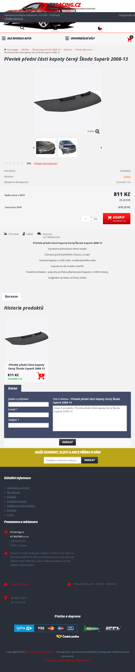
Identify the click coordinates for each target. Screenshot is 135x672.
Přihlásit (55, 31)
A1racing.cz (67, 6)
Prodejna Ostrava (16, 501)
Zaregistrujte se (126, 15)
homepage (12, 49)
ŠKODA (25, 49)
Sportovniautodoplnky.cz (40, 652)
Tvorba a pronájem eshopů (59, 660)
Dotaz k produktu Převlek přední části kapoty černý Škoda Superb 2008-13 (90, 418)
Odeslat (89, 460)
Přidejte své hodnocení (45, 163)
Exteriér (68, 49)
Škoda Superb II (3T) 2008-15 (46, 49)
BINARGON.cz (83, 660)
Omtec (127, 176)
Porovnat (13, 234)
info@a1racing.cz (14, 18)
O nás (10, 514)
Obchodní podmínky (18, 487)
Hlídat (30, 234)
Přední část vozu (84, 49)
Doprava (11, 510)
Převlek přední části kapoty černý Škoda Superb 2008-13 (26, 366)
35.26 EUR (124, 199)
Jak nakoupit (13, 492)
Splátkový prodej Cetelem (21, 505)
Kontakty (11, 496)
